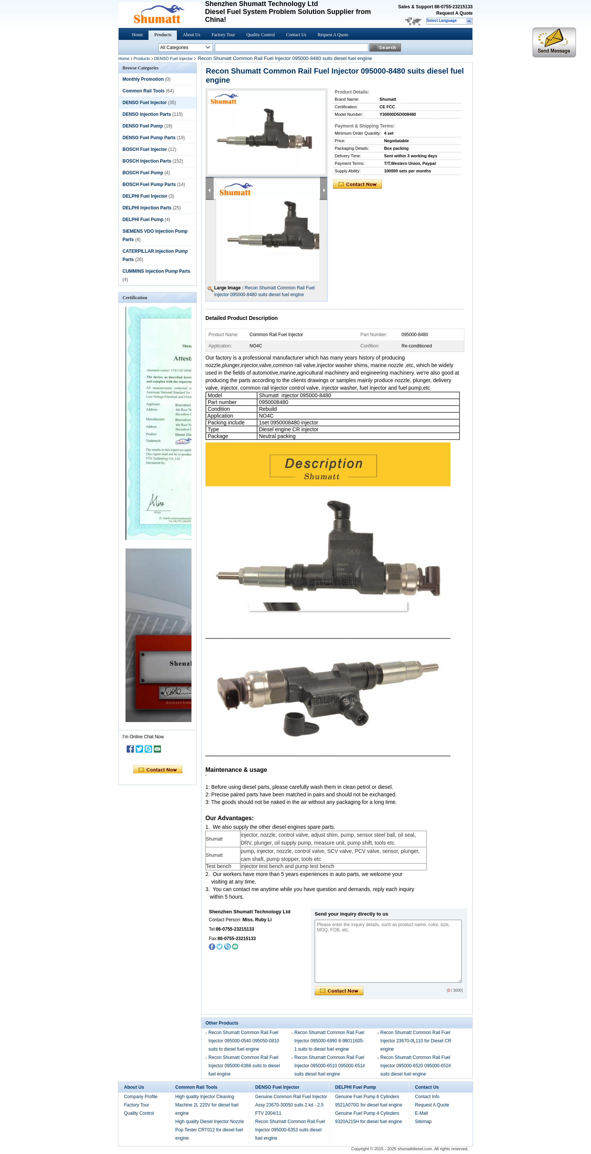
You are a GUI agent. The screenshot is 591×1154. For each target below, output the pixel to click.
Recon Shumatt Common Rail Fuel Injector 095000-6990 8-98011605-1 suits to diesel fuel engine (329, 1041)
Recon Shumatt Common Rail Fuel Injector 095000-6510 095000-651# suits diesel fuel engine (329, 1066)
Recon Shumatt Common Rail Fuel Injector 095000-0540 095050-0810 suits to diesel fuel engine (243, 1041)
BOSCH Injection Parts (146, 161)
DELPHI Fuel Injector (144, 196)
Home (137, 34)
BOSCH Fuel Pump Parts (149, 184)
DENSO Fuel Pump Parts (149, 137)
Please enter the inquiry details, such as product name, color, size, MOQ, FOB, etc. (388, 951)
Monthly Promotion (143, 79)
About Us (191, 34)
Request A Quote (454, 13)
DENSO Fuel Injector (173, 58)
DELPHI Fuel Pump (143, 219)
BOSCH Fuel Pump (142, 172)
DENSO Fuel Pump (142, 126)
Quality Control (260, 34)
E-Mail (421, 1113)
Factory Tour (223, 34)
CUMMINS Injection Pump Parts (156, 271)
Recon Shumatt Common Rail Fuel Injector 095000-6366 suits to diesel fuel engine (244, 1066)
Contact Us (296, 34)
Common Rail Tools (143, 91)
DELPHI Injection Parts (146, 208)
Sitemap (423, 1121)
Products (162, 34)
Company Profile (141, 1096)
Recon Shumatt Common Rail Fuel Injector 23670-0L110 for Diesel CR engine (415, 1041)
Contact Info (427, 1096)
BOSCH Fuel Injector (144, 149)
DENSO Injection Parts (146, 114)
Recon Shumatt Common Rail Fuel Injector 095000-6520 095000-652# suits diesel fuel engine (415, 1066)
